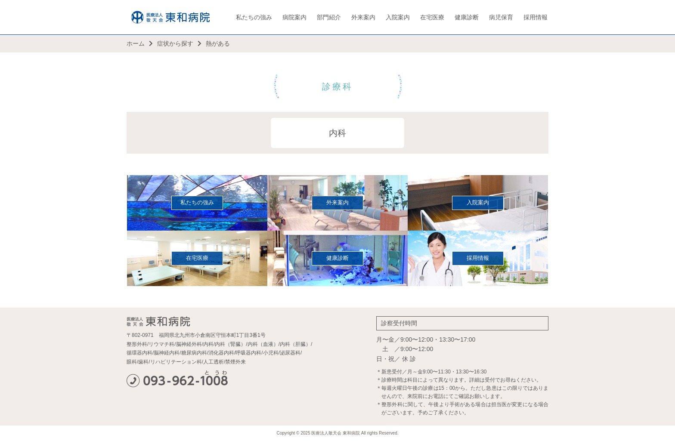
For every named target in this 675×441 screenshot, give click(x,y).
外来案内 (363, 17)
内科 (337, 133)
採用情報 (535, 17)
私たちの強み (254, 17)
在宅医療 (432, 17)
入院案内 (398, 17)
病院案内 (294, 17)
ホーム (136, 43)
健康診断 (467, 17)
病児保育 (501, 17)
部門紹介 (329, 17)
